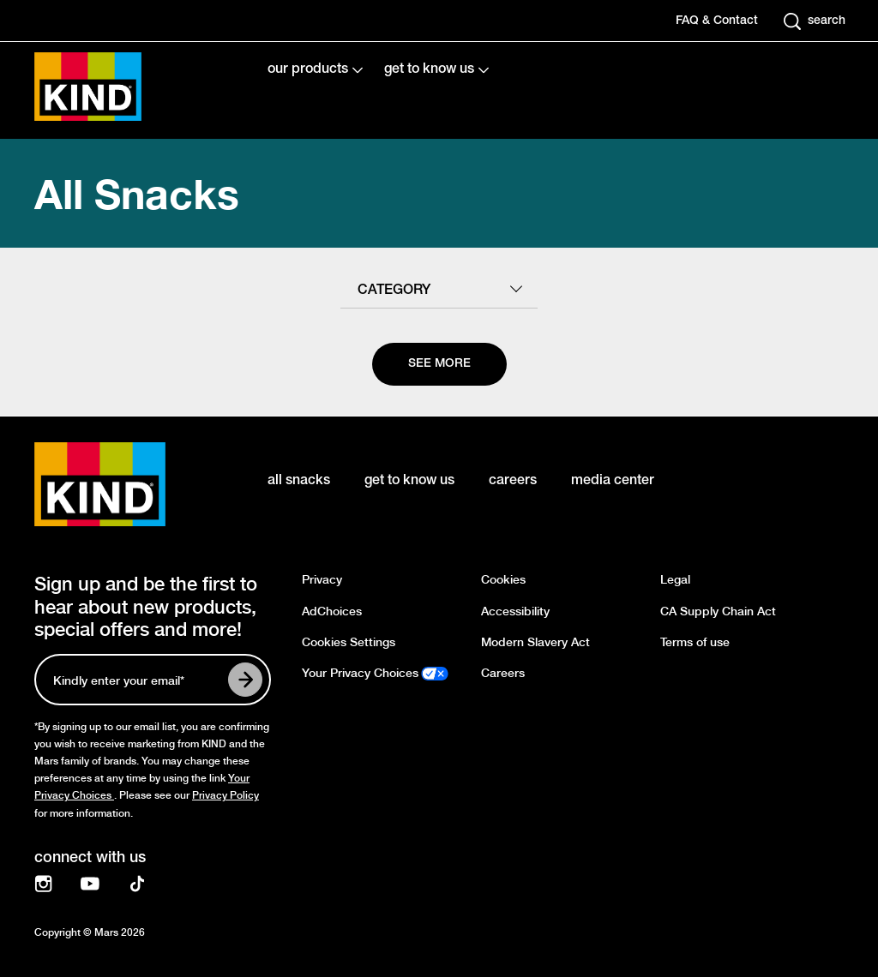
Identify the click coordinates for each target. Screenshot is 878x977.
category (394, 291)
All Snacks (136, 193)
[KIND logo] (125, 484)
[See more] (439, 364)
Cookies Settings (348, 642)
